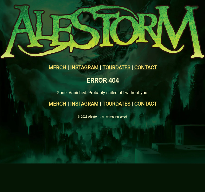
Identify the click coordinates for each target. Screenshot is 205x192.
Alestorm (94, 116)
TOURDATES (116, 67)
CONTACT (145, 67)
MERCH (57, 67)
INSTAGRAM (84, 67)
